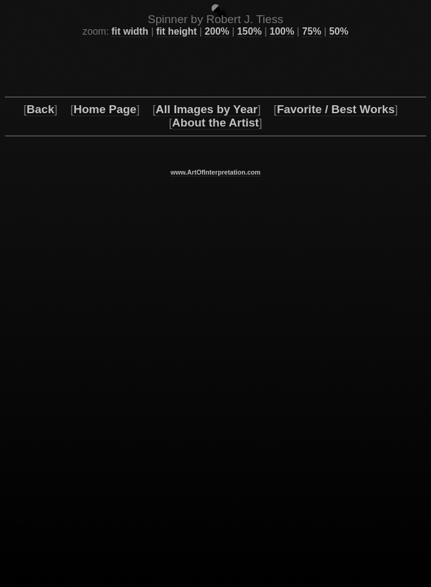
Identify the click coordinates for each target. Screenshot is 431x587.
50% (338, 539)
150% (249, 539)
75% (312, 539)
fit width (129, 539)
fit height (176, 539)
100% (281, 539)
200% (217, 539)
